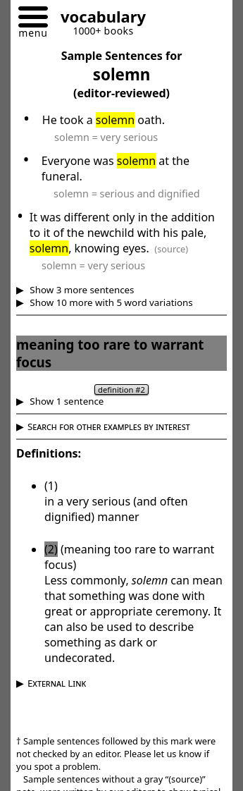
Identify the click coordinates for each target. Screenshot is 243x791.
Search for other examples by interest (108, 426)
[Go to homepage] (98, 18)
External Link (56, 683)
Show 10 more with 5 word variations (110, 302)
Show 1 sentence (65, 401)
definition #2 (121, 389)
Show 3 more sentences (81, 289)
